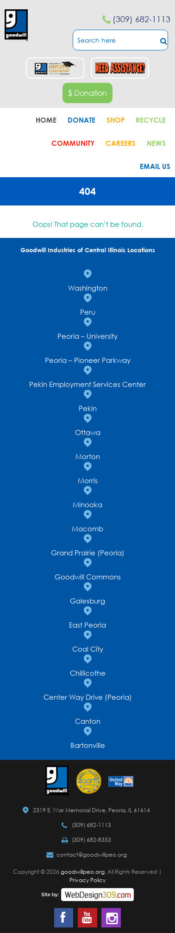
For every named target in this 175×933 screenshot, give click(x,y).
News (156, 143)
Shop (115, 120)
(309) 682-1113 (141, 19)
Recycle (151, 120)
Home (46, 120)
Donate (81, 120)
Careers (121, 143)
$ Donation (87, 93)
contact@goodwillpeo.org (91, 854)
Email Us (155, 166)
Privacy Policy (87, 880)
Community (72, 143)
